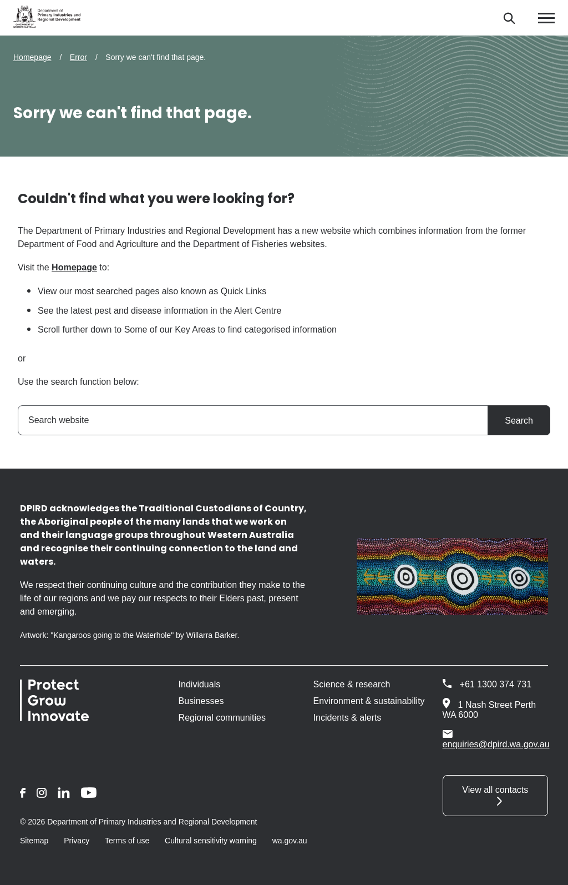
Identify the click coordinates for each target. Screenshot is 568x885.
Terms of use (127, 840)
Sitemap (34, 840)
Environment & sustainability (369, 701)
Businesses (201, 701)
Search (519, 420)
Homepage (32, 57)
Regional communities (222, 717)
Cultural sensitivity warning (211, 840)
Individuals (200, 684)
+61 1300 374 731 (495, 684)
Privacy (76, 840)
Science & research (351, 684)
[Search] (509, 18)
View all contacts (495, 790)
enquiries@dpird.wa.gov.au (496, 739)
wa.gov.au (289, 840)
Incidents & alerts (347, 717)
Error (78, 57)
